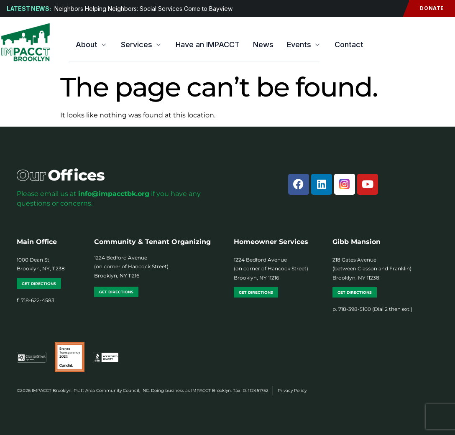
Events (304, 44)
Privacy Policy (292, 390)
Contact (349, 44)
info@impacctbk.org (113, 194)
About (91, 44)
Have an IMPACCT (208, 44)
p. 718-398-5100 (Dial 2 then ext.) (372, 309)
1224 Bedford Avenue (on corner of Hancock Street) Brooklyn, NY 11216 (131, 266)
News (263, 44)
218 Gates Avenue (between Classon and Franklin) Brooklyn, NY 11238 (372, 269)
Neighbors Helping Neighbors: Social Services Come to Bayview (144, 8)
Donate (426, 8)
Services (141, 44)
